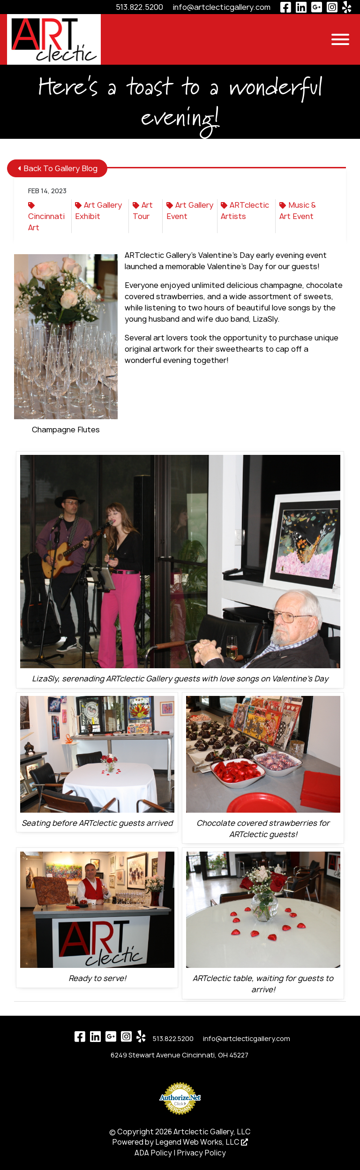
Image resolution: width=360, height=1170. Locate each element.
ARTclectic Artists (245, 210)
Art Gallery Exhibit (98, 210)
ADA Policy (153, 1153)
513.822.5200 (139, 7)
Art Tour (143, 210)
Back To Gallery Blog (58, 168)
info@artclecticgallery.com (221, 7)
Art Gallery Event (189, 210)
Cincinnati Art (46, 217)
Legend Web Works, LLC (201, 1142)
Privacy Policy (201, 1153)
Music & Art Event (297, 210)
